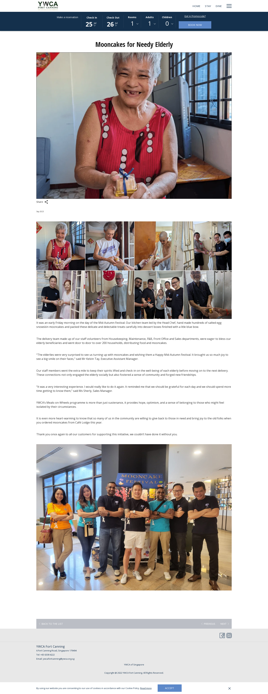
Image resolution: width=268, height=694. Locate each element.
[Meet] (173, 6)
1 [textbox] (132, 23)
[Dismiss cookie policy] (229, 688)
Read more (146, 688)
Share (42, 202)
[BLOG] (218, 6)
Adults (150, 17)
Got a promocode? (195, 16)
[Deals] (203, 6)
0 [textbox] (167, 23)
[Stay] (151, 6)
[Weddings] (188, 6)
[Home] (139, 6)
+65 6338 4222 (47, 654)
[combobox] (132, 24)
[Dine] (162, 6)
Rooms (132, 17)
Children (167, 17)
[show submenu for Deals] (210, 6)
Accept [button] (169, 688)
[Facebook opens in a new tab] (222, 634)
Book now (195, 25)
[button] (92, 21)
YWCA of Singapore (134, 664)
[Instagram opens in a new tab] (229, 634)
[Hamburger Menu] (228, 6)
